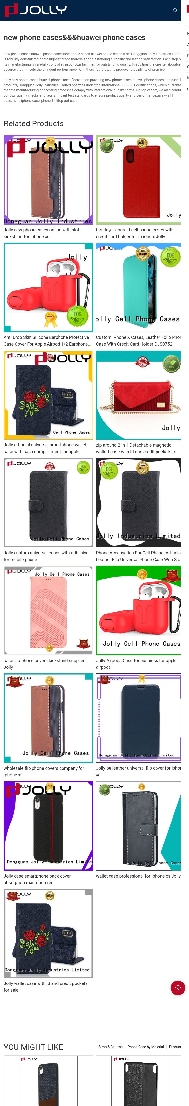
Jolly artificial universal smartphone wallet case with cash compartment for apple (45, 448)
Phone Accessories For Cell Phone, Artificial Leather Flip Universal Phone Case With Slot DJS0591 (139, 556)
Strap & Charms (111, 1047)
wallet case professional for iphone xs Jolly (138, 875)
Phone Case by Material (146, 1047)
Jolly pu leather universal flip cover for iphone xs (140, 771)
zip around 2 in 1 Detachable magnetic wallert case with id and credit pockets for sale (137, 448)
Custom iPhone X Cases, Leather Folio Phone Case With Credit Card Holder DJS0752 (140, 341)
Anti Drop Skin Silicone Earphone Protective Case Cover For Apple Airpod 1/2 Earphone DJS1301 (46, 341)
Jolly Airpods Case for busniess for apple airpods (136, 664)
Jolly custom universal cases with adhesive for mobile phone (46, 556)
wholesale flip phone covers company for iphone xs (44, 771)
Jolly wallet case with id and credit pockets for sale (46, 987)
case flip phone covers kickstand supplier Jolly (44, 664)
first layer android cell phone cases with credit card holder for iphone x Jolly (134, 233)
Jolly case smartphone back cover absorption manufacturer (37, 879)
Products (176, 1047)
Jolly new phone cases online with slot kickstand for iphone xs (41, 233)
